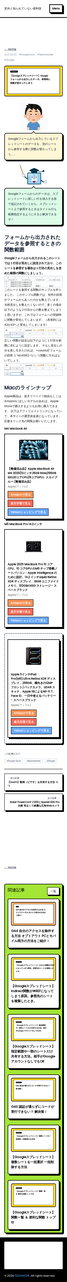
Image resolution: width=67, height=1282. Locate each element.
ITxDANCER (21, 1275)
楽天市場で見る (21, 503)
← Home (10, 49)
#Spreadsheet (45, 54)
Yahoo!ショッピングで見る (28, 512)
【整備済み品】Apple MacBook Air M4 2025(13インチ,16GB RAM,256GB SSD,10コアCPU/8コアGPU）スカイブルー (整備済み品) (32, 475)
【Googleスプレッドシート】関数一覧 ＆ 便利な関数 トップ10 (33, 1217)
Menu (56, 8)
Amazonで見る (21, 495)
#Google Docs (27, 54)
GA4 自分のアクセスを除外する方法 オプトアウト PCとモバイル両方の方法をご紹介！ (33, 936)
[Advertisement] (33, 30)
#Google (9, 60)
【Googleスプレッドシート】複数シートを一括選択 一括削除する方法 (33, 1162)
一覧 (53, 891)
